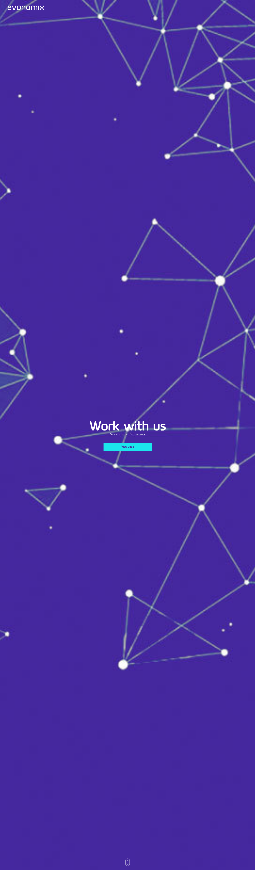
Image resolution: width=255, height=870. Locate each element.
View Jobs (127, 446)
